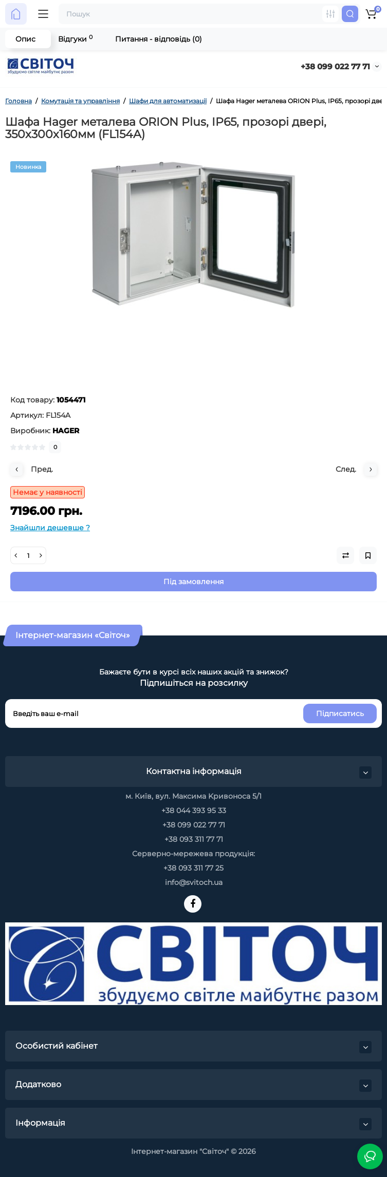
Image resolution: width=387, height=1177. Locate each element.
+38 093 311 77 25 (193, 868)
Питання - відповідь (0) (158, 39)
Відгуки (75, 39)
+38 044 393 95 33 (193, 810)
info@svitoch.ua (194, 882)
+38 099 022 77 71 (335, 66)
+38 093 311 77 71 (193, 839)
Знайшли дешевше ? (50, 527)
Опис (25, 39)
